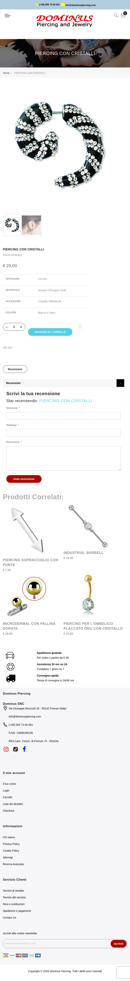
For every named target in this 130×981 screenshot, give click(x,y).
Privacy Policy (11, 844)
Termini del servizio (14, 898)
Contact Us (9, 918)
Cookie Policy (11, 851)
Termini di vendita (13, 891)
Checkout (8, 811)
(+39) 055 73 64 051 (47, 4)
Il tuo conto (9, 784)
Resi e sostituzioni (14, 904)
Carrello (7, 798)
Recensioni (15, 370)
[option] (12, 225)
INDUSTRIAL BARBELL (84, 553)
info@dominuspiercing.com (78, 5)
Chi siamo (9, 838)
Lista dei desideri (13, 804)
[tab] (15, 370)
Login (6, 791)
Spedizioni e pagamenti (17, 911)
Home (6, 72)
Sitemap (8, 858)
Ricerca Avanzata (13, 864)
